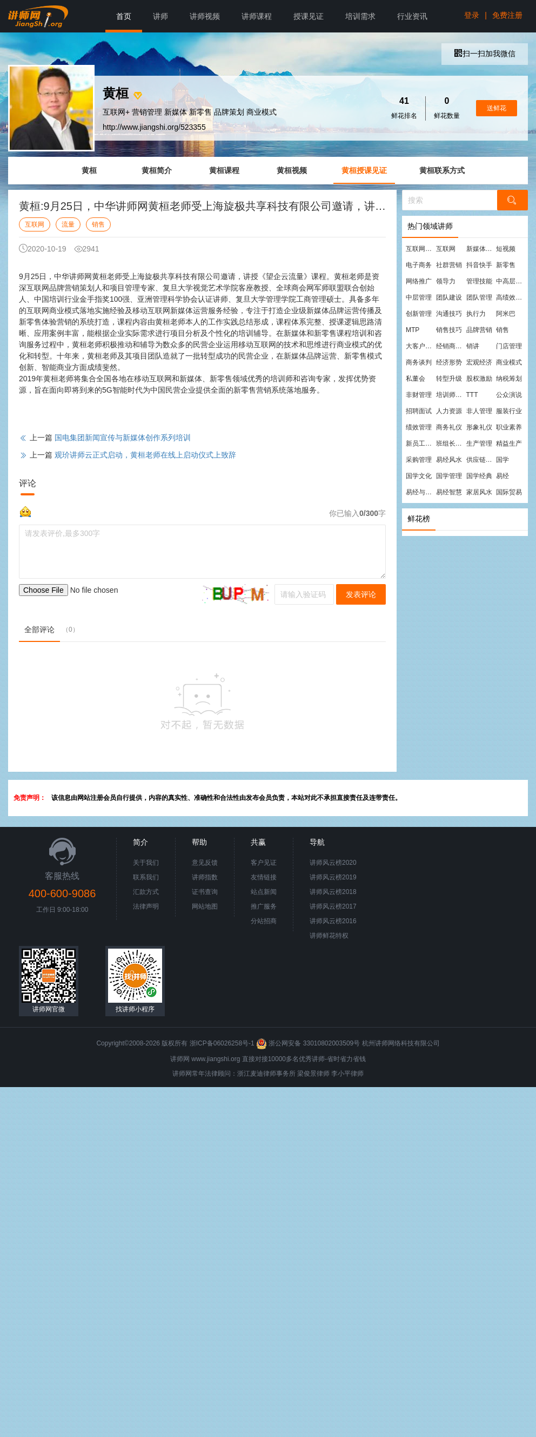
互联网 (34, 224)
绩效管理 (419, 427)
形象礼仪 (479, 427)
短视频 (505, 249)
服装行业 (509, 411)
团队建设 (449, 297)
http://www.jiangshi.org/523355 (154, 127)
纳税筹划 (509, 378)
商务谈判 (419, 362)
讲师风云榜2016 (333, 921)
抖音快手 (479, 265)
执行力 (476, 313)
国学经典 (479, 476)
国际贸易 (509, 492)
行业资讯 (412, 16)
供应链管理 (480, 459)
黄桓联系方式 (442, 170)
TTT (472, 395)
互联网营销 (420, 249)
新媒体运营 (480, 249)
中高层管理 (510, 281)
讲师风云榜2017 (333, 906)
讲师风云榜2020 (333, 862)
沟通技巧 (449, 313)
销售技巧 (449, 330)
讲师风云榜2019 (333, 877)
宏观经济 (479, 362)
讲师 (160, 16)
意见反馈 (205, 862)
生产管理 (479, 443)
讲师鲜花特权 (329, 935)
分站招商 (264, 921)
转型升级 (449, 378)
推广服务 (264, 906)
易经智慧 (449, 492)
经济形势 (449, 362)
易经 (502, 476)
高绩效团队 (510, 297)
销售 (98, 224)
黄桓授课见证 (364, 170)
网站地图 (205, 906)
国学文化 (419, 476)
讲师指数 (205, 877)
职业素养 (509, 427)
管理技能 (479, 281)
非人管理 (479, 411)
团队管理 (479, 297)
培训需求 (360, 16)
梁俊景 (307, 1073)
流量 (68, 224)
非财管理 (419, 395)
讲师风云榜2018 (333, 892)
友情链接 (264, 877)
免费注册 (507, 15)
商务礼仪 (449, 427)
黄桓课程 (224, 170)
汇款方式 (146, 892)
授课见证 (308, 16)
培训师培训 (450, 395)
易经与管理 (420, 492)
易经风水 (449, 459)
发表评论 (361, 594)
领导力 (445, 281)
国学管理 (449, 476)
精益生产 (509, 443)
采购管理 (419, 459)
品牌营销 (479, 330)
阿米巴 (505, 313)
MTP (412, 330)
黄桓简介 (157, 170)
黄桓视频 (292, 170)
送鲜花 (496, 108)
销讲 (472, 346)
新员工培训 (420, 443)
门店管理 (509, 346)
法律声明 (146, 906)
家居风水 (479, 492)
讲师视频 (205, 16)
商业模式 (509, 362)
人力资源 (449, 411)
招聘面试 (419, 411)
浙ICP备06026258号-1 (222, 1043)
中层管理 (419, 297)
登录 (471, 15)
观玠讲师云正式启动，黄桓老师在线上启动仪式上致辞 (145, 455)
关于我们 (146, 862)
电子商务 (419, 265)
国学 (502, 459)
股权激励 (479, 378)
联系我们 (146, 877)
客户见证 (264, 862)
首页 (123, 16)
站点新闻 (264, 892)
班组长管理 (450, 443)
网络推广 (419, 281)
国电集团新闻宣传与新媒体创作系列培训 (123, 437)
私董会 (415, 378)
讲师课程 (257, 16)
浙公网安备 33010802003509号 (308, 1043)
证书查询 (205, 892)
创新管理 (419, 313)
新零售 (505, 265)
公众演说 (509, 395)
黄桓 (89, 170)
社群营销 (449, 265)
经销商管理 (450, 346)
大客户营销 (420, 346)
